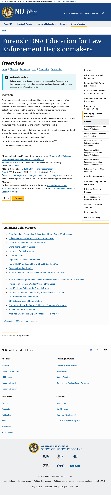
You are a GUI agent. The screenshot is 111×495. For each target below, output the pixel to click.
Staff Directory (63, 409)
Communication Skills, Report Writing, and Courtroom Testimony (38, 305)
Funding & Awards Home (67, 365)
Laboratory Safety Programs (21, 251)
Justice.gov (74, 487)
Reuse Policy (7, 432)
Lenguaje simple (24, 481)
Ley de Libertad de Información (44, 487)
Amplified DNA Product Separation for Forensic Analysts (34, 314)
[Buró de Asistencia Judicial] (46, 458)
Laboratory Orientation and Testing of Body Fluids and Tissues (37, 292)
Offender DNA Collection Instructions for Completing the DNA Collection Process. (36, 159)
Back (6, 198)
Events (5, 403)
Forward (18, 198)
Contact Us (74, 13)
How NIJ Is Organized (11, 371)
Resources (25, 69)
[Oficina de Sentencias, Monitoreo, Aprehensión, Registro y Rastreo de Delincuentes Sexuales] (75, 467)
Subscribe (85, 13)
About (66, 13)
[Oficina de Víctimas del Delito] (60, 467)
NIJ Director (7, 377)
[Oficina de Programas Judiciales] (8, 12)
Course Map (56, 69)
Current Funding (63, 377)
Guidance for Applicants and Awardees (73, 383)
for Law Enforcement (22, 309)
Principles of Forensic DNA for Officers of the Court (32, 284)
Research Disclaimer (10, 389)
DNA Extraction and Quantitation (23, 297)
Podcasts (6, 409)
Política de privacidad (42, 481)
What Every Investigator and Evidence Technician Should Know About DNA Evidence (46, 279)
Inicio (4, 30)
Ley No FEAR (100, 481)
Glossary (14, 69)
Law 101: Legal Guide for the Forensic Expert (29, 288)
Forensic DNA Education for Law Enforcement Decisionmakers (37, 272)
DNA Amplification (17, 255)
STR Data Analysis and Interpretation (25, 301)
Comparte (105, 15)
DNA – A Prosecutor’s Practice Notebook (27, 242)
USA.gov (63, 487)
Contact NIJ (61, 403)
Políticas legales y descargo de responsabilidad (73, 481)
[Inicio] (26, 12)
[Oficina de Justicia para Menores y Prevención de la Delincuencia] (46, 468)
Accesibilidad (9, 481)
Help (34, 69)
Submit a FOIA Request (66, 415)
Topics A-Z (95, 13)
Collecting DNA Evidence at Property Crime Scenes (31, 238)
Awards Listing (63, 371)
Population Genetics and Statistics (24, 259)
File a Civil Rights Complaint (68, 421)
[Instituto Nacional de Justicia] (75, 458)
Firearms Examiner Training (21, 268)
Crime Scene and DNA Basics (22, 247)
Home (4, 69)
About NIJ (6, 365)
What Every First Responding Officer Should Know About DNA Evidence (40, 234)
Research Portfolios (10, 383)
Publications (13, 165)
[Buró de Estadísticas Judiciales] (60, 460)
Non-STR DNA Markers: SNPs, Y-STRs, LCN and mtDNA (33, 264)
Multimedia (6, 426)
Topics (5, 421)
